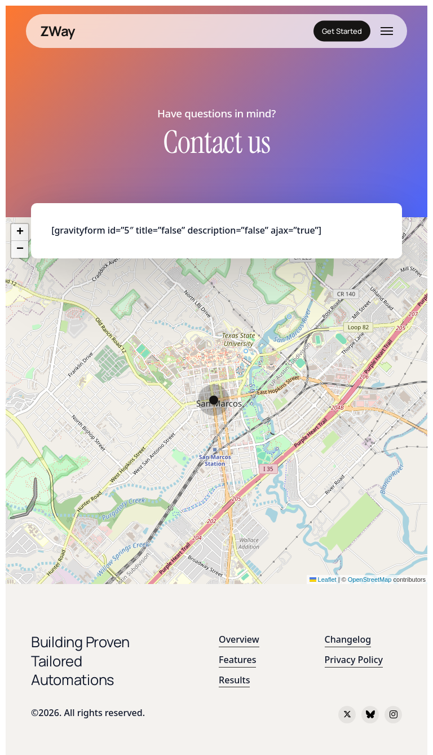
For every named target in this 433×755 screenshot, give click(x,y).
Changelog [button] (348, 639)
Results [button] (234, 680)
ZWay (57, 31)
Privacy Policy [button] (354, 659)
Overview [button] (239, 639)
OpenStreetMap (370, 579)
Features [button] (237, 659)
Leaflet (323, 579)
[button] (387, 31)
